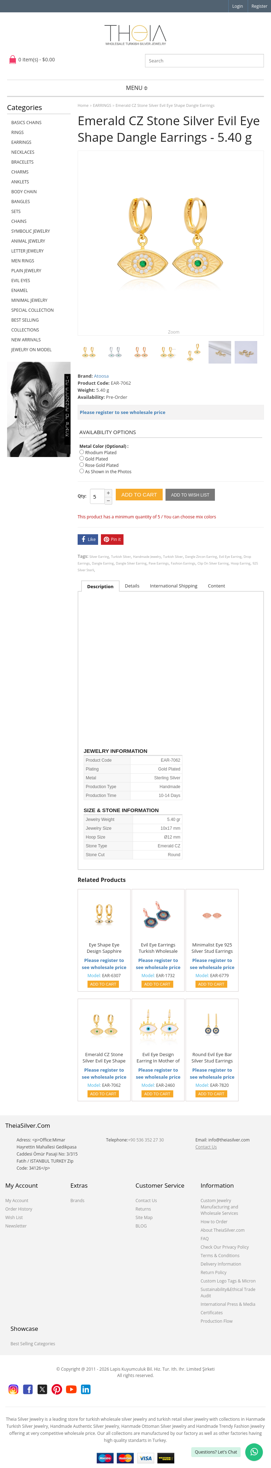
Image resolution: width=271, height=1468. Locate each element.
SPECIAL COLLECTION (32, 310)
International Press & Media (227, 1304)
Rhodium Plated (100, 453)
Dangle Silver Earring (131, 563)
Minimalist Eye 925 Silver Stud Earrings (212, 948)
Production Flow (216, 1321)
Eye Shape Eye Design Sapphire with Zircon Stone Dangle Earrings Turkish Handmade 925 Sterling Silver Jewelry (104, 948)
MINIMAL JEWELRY (29, 300)
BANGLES (20, 202)
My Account (16, 1201)
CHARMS (20, 172)
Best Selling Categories (33, 1344)
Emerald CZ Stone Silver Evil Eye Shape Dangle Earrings (165, 105)
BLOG (141, 1226)
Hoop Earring (240, 563)
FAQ (204, 1239)
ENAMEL (19, 290)
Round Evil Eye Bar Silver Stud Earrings (212, 1057)
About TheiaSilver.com (222, 1230)
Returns (143, 1209)
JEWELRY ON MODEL (31, 350)
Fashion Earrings (183, 563)
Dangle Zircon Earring (201, 556)
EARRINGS (21, 142)
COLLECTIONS (25, 330)
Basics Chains (26, 123)
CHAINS (18, 221)
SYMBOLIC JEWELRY (30, 231)
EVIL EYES (20, 281)
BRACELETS (22, 162)
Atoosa (101, 376)
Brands (77, 1201)
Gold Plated (96, 459)
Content (216, 586)
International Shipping (173, 586)
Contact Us (206, 1147)
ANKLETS (20, 182)
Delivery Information (220, 1264)
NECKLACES (22, 152)
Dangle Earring (103, 563)
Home (83, 105)
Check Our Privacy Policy (224, 1247)
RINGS (17, 132)
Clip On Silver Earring (213, 563)
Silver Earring (99, 556)
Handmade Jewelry (147, 556)
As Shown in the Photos (108, 472)
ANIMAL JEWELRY (28, 241)
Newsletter (16, 1226)
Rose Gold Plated (102, 465)
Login (237, 6)
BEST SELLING (25, 320)
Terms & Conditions (219, 1256)
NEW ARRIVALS (26, 340)
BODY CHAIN (24, 192)
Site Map (144, 1217)
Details (132, 586)
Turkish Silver (121, 556)
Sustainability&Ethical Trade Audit (227, 1292)
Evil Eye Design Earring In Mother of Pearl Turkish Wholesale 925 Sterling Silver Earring (158, 1058)
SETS (15, 211)
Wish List (14, 1217)
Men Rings (22, 261)
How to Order (213, 1222)
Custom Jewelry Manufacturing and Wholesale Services (219, 1207)
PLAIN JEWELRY (26, 271)
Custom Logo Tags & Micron (227, 1281)
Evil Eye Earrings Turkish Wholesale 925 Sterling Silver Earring (158, 948)
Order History (18, 1209)
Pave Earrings (159, 563)
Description (100, 586)
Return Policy (213, 1272)
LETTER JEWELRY (27, 251)
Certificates (211, 1313)
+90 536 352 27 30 (146, 1140)
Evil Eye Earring (230, 556)
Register (259, 6)
